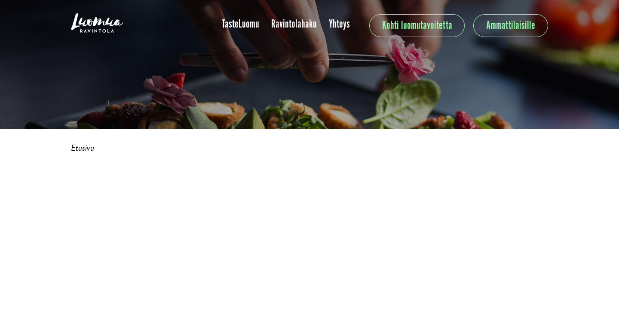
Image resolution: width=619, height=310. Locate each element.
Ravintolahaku (294, 24)
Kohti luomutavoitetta (417, 26)
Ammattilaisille (510, 26)
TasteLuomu (240, 24)
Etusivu (82, 147)
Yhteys (339, 24)
